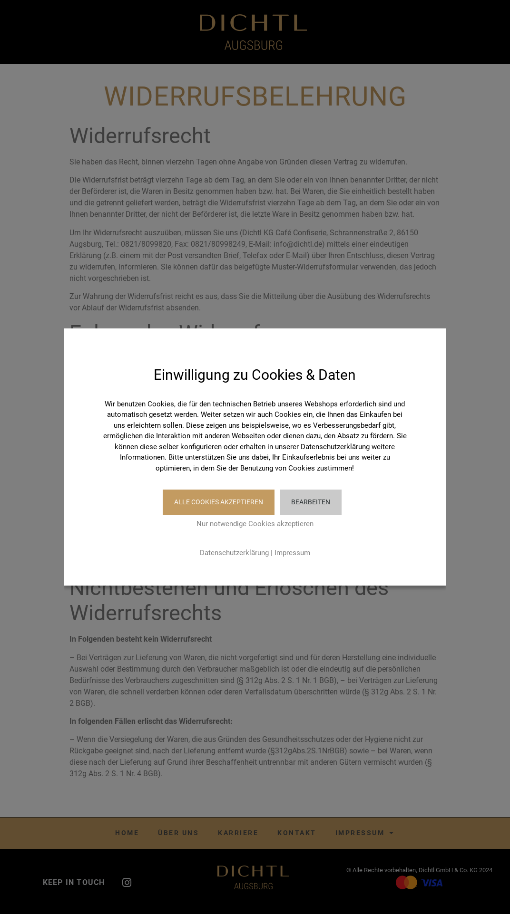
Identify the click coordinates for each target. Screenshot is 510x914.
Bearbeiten (310, 502)
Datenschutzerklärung (234, 552)
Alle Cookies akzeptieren (216, 502)
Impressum (292, 552)
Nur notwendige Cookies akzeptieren (255, 524)
